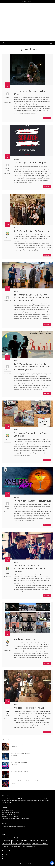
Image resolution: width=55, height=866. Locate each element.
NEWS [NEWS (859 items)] (15, 840)
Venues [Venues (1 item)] (44, 843)
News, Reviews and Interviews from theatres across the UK (27, 13)
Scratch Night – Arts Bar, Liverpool (30, 162)
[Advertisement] (27, 30)
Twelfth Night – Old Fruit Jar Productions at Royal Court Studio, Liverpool (30, 568)
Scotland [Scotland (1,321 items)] (17, 843)
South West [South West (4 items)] (36, 843)
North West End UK (27, 10)
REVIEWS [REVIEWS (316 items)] (7, 843)
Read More (46, 118)
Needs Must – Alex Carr (25, 639)
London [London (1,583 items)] (6, 840)
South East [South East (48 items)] (26, 843)
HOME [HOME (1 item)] (32, 837)
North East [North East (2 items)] (24, 840)
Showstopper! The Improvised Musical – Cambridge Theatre (26, 781)
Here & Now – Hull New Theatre (19, 762)
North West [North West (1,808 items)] (34, 840)
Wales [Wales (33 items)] (5, 846)
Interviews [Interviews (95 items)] (41, 837)
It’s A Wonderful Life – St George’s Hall (32, 231)
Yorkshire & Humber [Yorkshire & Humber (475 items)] (29, 846)
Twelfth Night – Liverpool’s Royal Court (32, 501)
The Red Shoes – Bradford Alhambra (20, 753)
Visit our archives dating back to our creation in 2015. (14, 826)
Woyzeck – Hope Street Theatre (29, 708)
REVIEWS (17, 636)
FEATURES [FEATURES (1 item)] (24, 837)
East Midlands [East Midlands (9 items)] (14, 837)
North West (17, 87)
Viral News (28, 863)
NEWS (16, 291)
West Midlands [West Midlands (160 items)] (15, 846)
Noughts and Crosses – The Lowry (19, 771)
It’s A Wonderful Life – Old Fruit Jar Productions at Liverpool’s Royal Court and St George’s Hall (32, 297)
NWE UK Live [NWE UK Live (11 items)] (45, 840)
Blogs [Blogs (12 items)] (5, 837)
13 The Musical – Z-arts (17, 744)
